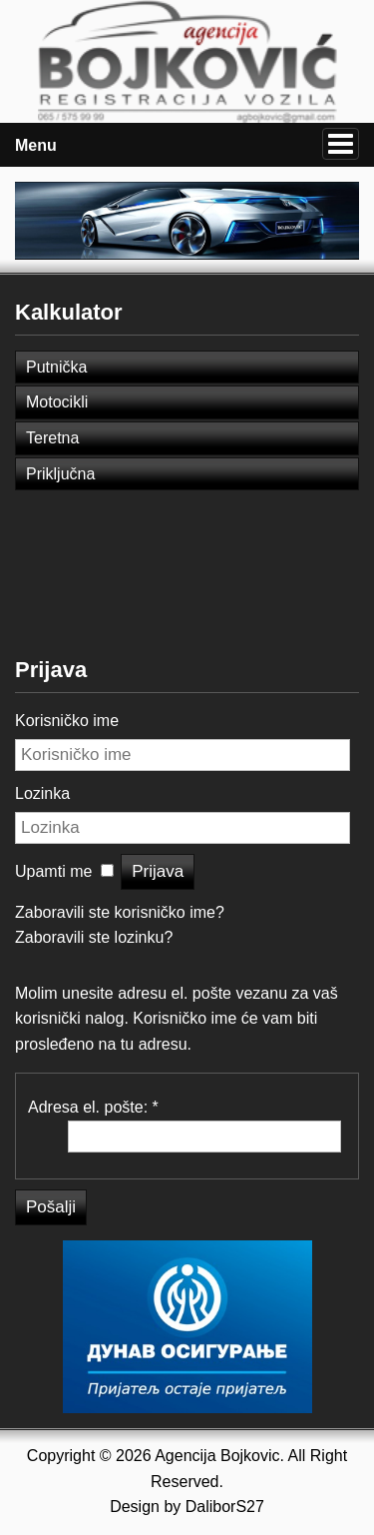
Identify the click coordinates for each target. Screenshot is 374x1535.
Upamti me (53, 871)
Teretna (52, 437)
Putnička (56, 367)
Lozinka (42, 793)
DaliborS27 (225, 1506)
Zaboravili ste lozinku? (94, 937)
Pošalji (51, 1206)
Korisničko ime (67, 720)
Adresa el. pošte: (93, 1107)
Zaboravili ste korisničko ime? (119, 912)
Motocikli (57, 401)
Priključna (60, 473)
